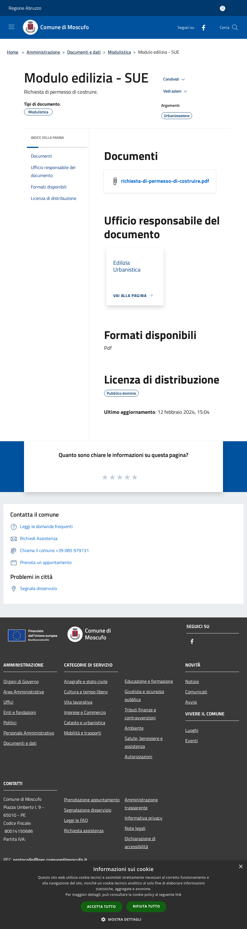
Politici (10, 722)
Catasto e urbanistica (84, 722)
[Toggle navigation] (11, 26)
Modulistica (119, 52)
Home (12, 52)
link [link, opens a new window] (179, 894)
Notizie (192, 681)
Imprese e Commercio (85, 712)
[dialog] (123, 895)
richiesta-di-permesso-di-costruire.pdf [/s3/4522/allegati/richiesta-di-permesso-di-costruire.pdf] (165, 180)
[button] (123, 919)
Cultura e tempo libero (85, 691)
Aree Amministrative (23, 691)
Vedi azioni (176, 91)
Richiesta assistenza (83, 830)
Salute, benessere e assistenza (144, 742)
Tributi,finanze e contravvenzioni (140, 713)
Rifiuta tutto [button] (146, 906)
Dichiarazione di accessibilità (140, 842)
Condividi (175, 79)
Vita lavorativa (78, 702)
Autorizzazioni (138, 756)
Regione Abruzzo (25, 8)
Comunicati (196, 691)
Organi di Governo (21, 681)
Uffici (8, 702)
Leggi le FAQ (76, 820)
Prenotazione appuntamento (91, 799)
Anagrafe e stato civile (85, 681)
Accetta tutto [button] (101, 906)
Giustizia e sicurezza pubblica (144, 695)
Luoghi (191, 730)
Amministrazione (43, 52)
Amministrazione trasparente (141, 803)
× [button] (240, 867)
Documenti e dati (84, 52)
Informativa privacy (143, 817)
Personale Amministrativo (28, 732)
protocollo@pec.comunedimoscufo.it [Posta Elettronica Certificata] (50, 859)
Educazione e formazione (149, 681)
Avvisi (191, 702)
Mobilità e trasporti (82, 732)
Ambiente (134, 728)
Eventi (191, 740)
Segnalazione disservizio (87, 809)
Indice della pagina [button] (47, 137)
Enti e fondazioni (19, 712)
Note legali (135, 828)
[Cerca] (235, 27)
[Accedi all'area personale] (222, 8)
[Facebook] (201, 27)
